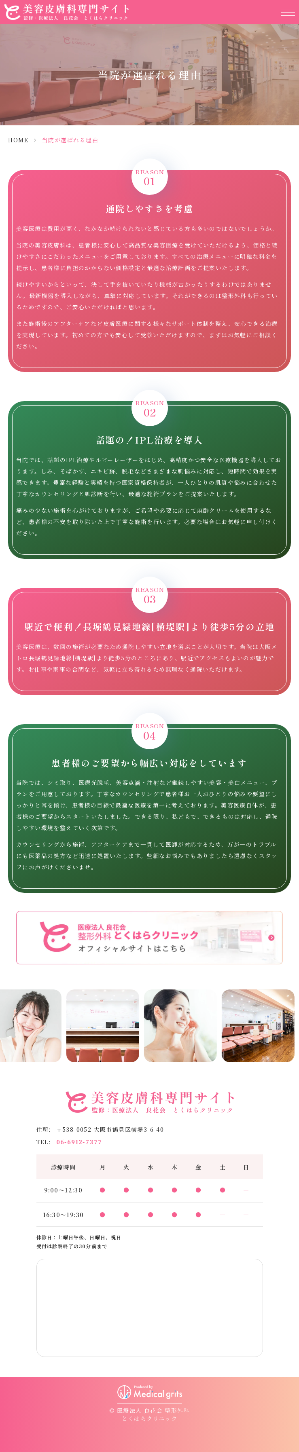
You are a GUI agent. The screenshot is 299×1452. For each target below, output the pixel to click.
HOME (18, 140)
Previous (7, 1034)
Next (291, 1034)
